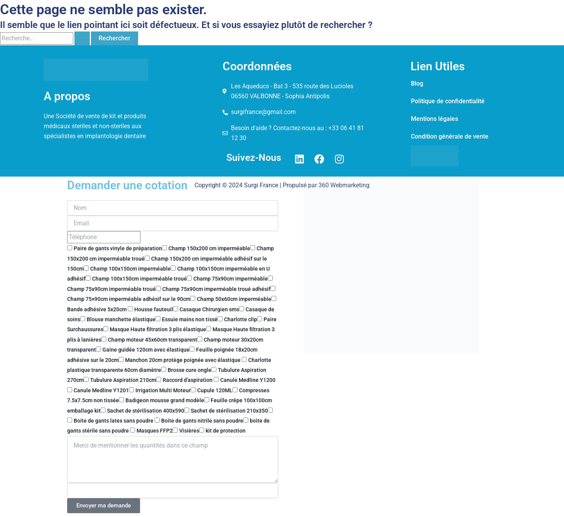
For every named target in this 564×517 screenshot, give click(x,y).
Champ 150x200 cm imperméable (209, 248)
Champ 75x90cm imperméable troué (111, 289)
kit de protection (226, 431)
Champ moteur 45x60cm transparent (152, 340)
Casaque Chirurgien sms (209, 309)
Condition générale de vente (449, 136)
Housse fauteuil (153, 309)
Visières (189, 431)
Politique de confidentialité (448, 101)
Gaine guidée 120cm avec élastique (146, 350)
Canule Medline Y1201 (101, 390)
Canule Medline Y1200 (247, 380)
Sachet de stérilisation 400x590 (145, 411)
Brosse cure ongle (189, 370)
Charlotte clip (240, 319)
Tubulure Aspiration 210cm (123, 380)
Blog (417, 83)
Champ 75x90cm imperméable (230, 279)
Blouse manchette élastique (121, 319)
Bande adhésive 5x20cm (97, 309)
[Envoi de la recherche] (82, 38)
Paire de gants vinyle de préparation (118, 248)
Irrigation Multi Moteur (163, 390)
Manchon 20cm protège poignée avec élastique (183, 360)
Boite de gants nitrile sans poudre (202, 421)
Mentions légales (434, 118)
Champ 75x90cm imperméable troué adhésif (216, 289)
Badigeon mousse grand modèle (164, 400)
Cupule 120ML (215, 390)
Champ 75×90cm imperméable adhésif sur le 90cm (128, 299)
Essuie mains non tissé (190, 319)
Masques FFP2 (155, 431)
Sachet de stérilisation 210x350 (229, 411)
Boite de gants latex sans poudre (114, 421)
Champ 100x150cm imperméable (130, 269)
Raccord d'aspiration (188, 380)
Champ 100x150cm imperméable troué (139, 279)
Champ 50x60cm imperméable (234, 299)
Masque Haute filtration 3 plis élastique (158, 329)
